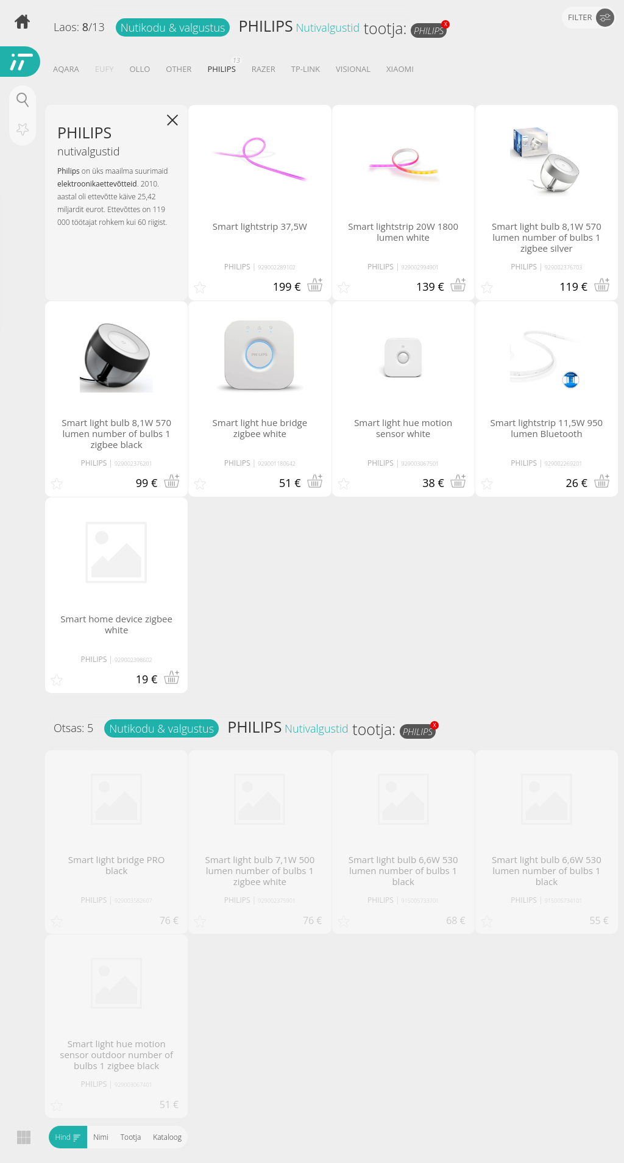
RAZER (263, 68)
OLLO (139, 68)
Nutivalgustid (328, 27)
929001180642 (277, 464)
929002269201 (564, 464)
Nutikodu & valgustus (173, 27)
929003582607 (133, 901)
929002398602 (133, 660)
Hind (68, 1137)
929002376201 (133, 464)
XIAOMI (400, 68)
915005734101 (564, 901)
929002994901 (420, 267)
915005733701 (420, 901)
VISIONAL (353, 68)
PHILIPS (265, 25)
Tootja (130, 1137)
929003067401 (133, 1085)
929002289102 (277, 267)
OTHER (178, 68)
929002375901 (277, 901)
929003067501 (420, 464)
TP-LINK (305, 68)
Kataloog (167, 1137)
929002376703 (564, 267)
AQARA (66, 68)
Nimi (100, 1137)
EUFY (104, 68)
